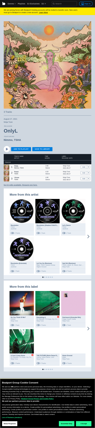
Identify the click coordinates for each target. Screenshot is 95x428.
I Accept (84, 425)
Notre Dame (46, 357)
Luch (52, 357)
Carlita (73, 319)
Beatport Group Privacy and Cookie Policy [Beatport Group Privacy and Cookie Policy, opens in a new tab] (37, 400)
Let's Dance (66, 225)
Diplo (38, 265)
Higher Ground (41, 267)
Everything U (41, 317)
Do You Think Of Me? (18, 317)
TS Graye (48, 319)
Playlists (21, 4)
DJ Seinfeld (40, 319)
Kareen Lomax (50, 265)
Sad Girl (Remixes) (69, 263)
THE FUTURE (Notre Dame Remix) (49, 355)
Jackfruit (13, 229)
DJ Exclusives (33, 4)
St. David (75, 265)
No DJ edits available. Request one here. (20, 185)
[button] (6, 167)
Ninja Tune (66, 166)
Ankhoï (13, 319)
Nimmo (8, 139)
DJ (44, 4)
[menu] (11, 4)
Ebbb (64, 357)
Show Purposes (10, 425)
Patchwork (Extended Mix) (71, 317)
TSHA (17, 139)
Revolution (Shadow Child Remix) (48, 225)
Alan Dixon (82, 265)
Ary (53, 319)
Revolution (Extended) (18, 263)
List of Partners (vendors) (12, 418)
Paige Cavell (66, 319)
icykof (69, 265)
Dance (48, 168)
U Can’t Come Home (18, 355)
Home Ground (67, 355)
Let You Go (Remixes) (44, 263)
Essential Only (66, 425)
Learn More (43, 12)
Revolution (14, 225)
